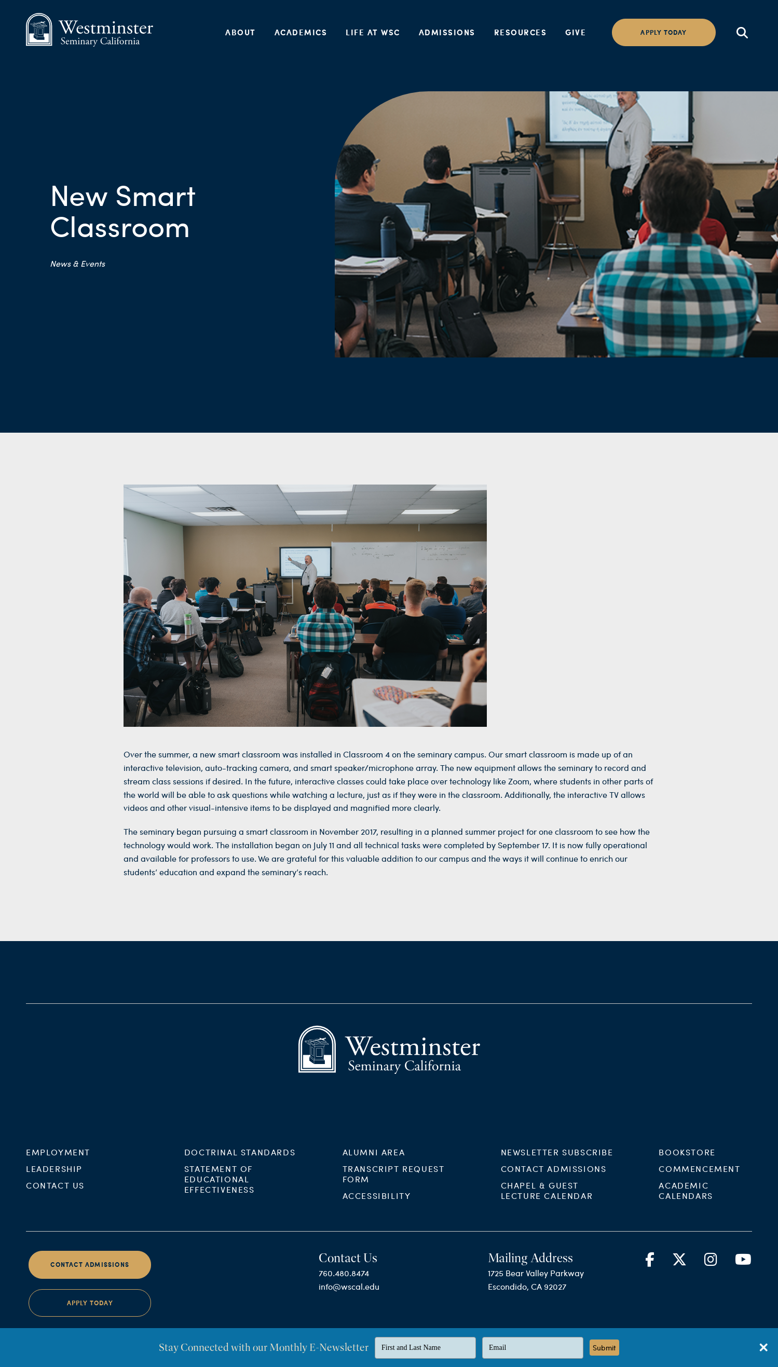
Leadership (54, 1178)
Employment (58, 1162)
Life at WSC (373, 32)
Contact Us (55, 1195)
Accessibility (377, 1205)
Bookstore (687, 1162)
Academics (301, 32)
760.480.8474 (344, 1283)
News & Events (77, 263)
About (240, 32)
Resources (520, 32)
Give (575, 32)
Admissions (447, 32)
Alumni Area (374, 1162)
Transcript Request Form (394, 1184)
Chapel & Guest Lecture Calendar (547, 1200)
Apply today (663, 32)
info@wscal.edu (349, 1296)
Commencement (699, 1178)
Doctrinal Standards (239, 1162)
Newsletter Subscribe (557, 1162)
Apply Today (90, 1312)
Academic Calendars (686, 1200)
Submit (604, 1347)
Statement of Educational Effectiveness (219, 1189)
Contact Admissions (554, 1178)
